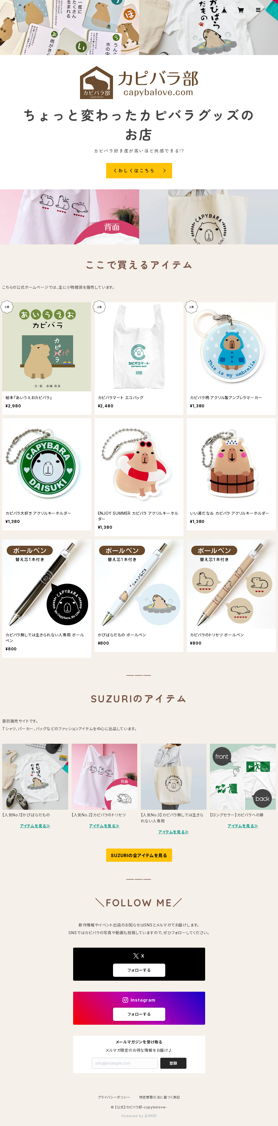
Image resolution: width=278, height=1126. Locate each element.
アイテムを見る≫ (35, 826)
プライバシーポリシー (114, 1097)
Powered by (139, 1116)
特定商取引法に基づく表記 (159, 1097)
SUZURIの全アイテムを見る (139, 855)
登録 (173, 1063)
